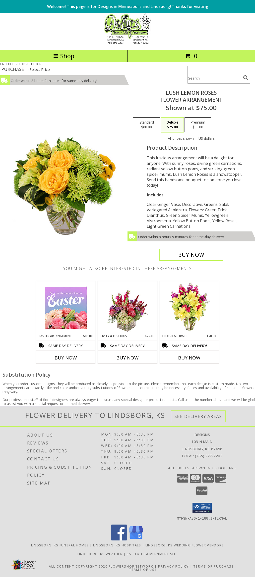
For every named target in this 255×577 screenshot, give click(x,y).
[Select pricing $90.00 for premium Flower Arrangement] (198, 125)
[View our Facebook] (119, 538)
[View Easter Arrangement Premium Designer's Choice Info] (66, 307)
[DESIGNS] (127, 42)
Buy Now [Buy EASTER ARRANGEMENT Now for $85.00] (66, 358)
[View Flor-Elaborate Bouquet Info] (189, 307)
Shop (63, 56)
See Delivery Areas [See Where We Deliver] (198, 416)
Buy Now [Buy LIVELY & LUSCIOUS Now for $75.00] (127, 358)
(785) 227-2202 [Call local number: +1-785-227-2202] (208, 455)
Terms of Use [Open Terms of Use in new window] (143, 569)
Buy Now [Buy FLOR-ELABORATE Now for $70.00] (189, 358)
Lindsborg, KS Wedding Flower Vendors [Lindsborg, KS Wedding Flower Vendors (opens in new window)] (184, 545)
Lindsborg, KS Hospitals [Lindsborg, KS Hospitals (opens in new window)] (117, 545)
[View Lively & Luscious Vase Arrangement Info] (127, 307)
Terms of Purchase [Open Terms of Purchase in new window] (213, 566)
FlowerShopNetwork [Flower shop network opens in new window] (131, 566)
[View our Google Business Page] (136, 538)
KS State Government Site (152, 553)
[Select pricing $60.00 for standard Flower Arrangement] (146, 125)
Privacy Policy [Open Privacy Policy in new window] (173, 566)
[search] (246, 78)
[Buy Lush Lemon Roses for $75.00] (191, 255)
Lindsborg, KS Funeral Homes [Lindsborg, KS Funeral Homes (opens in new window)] (60, 545)
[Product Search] (214, 78)
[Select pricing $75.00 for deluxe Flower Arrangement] (172, 125)
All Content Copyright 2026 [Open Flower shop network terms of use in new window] (78, 566)
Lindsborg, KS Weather (100, 553)
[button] (202, 508)
